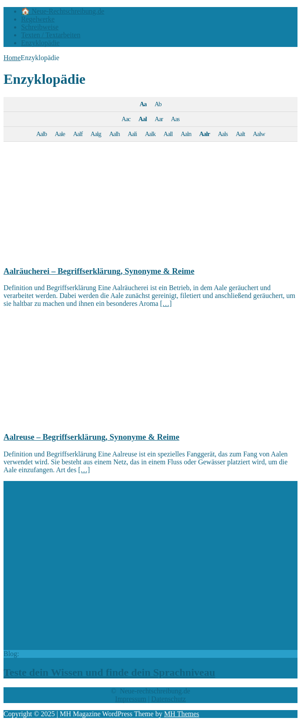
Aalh (114, 133)
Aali (132, 133)
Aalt (240, 133)
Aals (222, 133)
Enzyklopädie (40, 43)
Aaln (186, 133)
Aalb (41, 133)
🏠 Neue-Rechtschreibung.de (62, 11)
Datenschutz (168, 699)
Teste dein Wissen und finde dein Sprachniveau (109, 672)
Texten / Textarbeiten (50, 35)
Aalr (204, 133)
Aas (175, 118)
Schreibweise (39, 27)
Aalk (150, 133)
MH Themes (181, 714)
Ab (157, 104)
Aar (159, 118)
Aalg (95, 133)
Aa (143, 104)
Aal (143, 118)
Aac (126, 118)
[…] (166, 303)
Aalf (77, 133)
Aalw (259, 133)
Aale (60, 133)
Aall (168, 133)
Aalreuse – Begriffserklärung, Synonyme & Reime (91, 436)
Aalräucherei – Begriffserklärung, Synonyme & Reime (99, 271)
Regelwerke (37, 19)
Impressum (130, 699)
